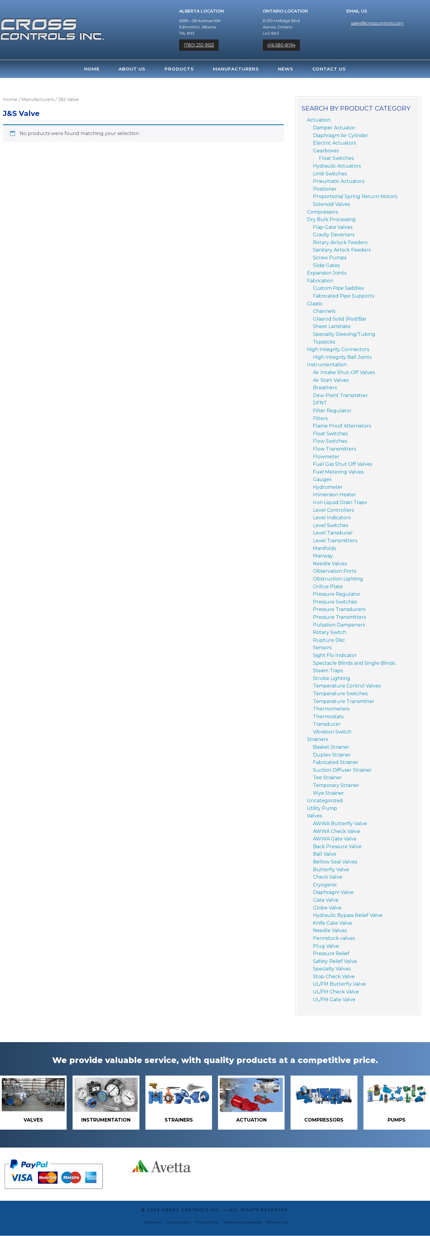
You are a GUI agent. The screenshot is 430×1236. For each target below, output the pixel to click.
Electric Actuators (334, 143)
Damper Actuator (334, 128)
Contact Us (329, 69)
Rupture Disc (329, 640)
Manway (323, 556)
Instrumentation (327, 364)
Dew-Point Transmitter (340, 395)
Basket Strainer (331, 747)
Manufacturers (236, 69)
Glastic (315, 304)
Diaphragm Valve (333, 892)
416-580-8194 (281, 45)
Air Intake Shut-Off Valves (344, 372)
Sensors (322, 647)
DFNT (320, 403)
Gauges (322, 479)
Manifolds (324, 548)
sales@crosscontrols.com (377, 23)
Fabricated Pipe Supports (343, 296)
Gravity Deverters (333, 235)
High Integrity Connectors (338, 349)
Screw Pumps (329, 258)
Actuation (319, 120)
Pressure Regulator (336, 594)
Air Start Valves (330, 380)
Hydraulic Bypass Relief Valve (348, 915)
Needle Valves (330, 563)
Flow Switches (330, 441)
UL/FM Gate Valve (334, 999)
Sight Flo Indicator (335, 655)
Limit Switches (330, 174)
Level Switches (330, 525)
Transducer (327, 724)
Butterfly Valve (331, 869)
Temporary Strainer (336, 785)
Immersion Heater (334, 494)
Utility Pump (322, 808)
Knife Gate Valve (332, 923)
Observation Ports (334, 571)
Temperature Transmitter (343, 701)
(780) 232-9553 (199, 45)
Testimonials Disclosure (242, 1222)
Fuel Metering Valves (338, 472)
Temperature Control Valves (347, 686)
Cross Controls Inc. (192, 1210)
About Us (132, 69)
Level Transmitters (335, 540)
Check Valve (327, 877)
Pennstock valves (334, 938)
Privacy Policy (207, 1222)
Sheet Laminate (332, 326)
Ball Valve (324, 854)
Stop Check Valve (334, 976)
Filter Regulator (332, 410)
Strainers (317, 739)
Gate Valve (326, 900)
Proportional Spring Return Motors (355, 196)
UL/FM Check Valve (336, 992)
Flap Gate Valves (332, 227)
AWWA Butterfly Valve (340, 823)
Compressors (322, 212)
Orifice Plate (328, 586)
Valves (314, 816)
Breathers (325, 387)
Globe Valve (327, 908)
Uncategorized (325, 800)
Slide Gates (326, 265)
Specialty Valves (332, 969)
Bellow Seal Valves (335, 862)
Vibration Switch (332, 732)
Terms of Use (277, 1222)
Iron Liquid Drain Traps (340, 502)
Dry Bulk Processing (331, 219)
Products (179, 69)
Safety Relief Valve (335, 961)
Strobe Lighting (331, 678)
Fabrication (320, 281)
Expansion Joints (326, 273)
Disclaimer (153, 1222)
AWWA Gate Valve (335, 839)
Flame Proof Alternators (342, 426)
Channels (324, 311)
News (285, 69)
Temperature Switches (340, 693)
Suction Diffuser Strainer (342, 770)
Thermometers (331, 709)
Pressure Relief (331, 953)
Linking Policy (179, 1222)
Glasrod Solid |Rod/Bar (340, 319)
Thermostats (328, 716)
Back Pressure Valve (337, 846)
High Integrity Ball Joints (342, 357)
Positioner (325, 189)
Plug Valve (326, 946)
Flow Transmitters (334, 449)
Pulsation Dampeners (339, 625)
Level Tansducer (333, 533)
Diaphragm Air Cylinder (340, 135)
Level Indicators (332, 517)
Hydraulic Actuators (337, 166)
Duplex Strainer (332, 755)
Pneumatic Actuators (338, 181)
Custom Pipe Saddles (338, 288)
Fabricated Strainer (336, 762)
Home (91, 69)
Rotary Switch (329, 632)
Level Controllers (333, 510)
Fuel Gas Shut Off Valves (342, 464)
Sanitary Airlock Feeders (342, 250)
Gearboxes (326, 151)
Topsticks (324, 342)
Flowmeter (326, 457)
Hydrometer (328, 487)
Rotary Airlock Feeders (340, 242)
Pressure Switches (335, 602)
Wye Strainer (328, 793)
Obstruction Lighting (338, 579)
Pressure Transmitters (339, 617)
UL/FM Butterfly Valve (339, 984)
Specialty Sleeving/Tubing (344, 334)
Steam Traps (328, 670)
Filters (320, 418)
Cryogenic (325, 885)
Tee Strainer (327, 777)
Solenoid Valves (331, 204)
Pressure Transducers (339, 609)
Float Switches (336, 158)
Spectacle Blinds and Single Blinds (354, 663)
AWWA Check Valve (336, 831)
